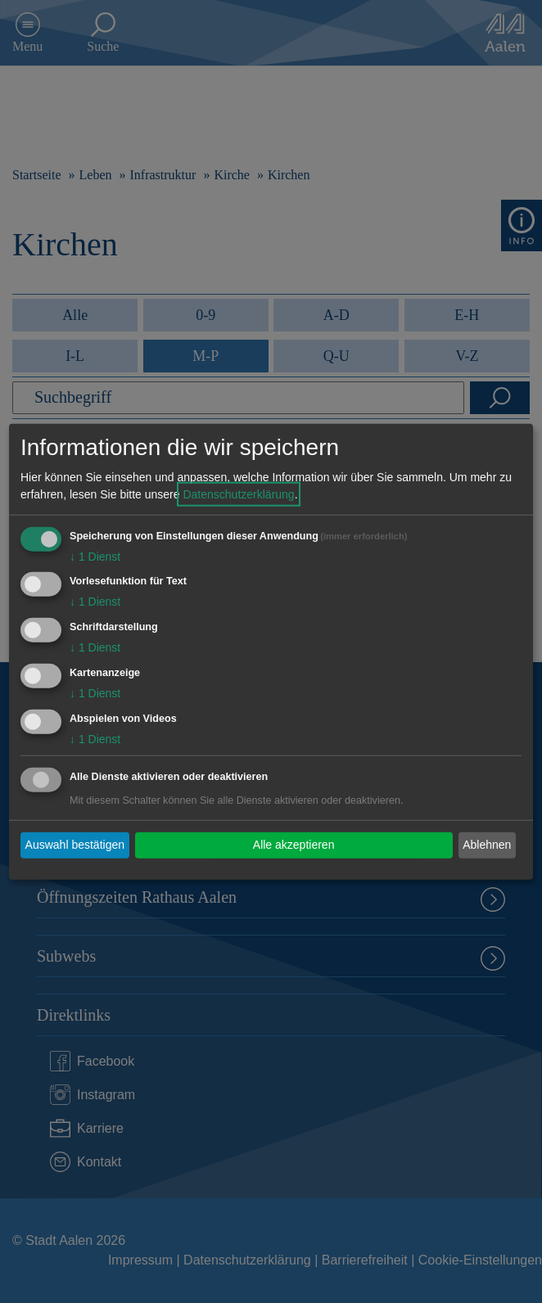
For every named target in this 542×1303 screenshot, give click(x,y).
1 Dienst (95, 555)
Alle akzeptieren (294, 844)
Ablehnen (487, 844)
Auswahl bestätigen (74, 844)
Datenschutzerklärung (238, 493)
